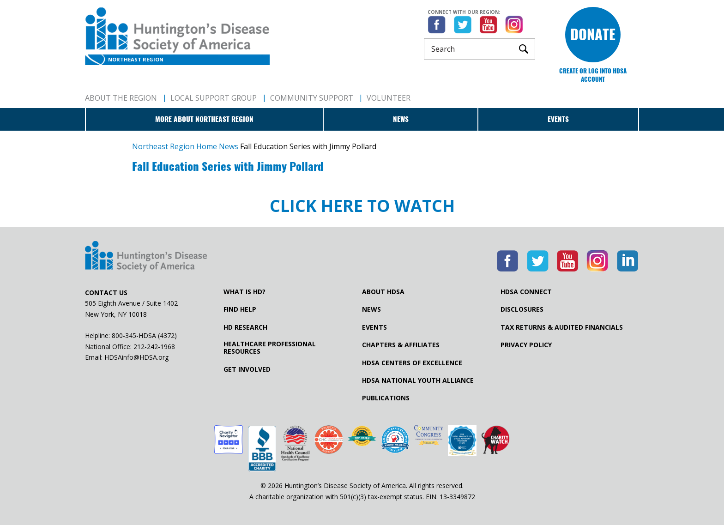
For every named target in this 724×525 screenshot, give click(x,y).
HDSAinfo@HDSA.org (136, 357)
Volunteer (388, 98)
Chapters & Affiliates (401, 345)
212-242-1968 (154, 346)
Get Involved (247, 369)
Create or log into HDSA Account (593, 75)
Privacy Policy (526, 345)
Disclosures (522, 309)
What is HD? (244, 292)
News (401, 119)
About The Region (121, 98)
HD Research (245, 327)
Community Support (311, 98)
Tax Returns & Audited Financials (562, 327)
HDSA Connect (526, 292)
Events (558, 119)
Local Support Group (213, 98)
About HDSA (383, 292)
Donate (592, 34)
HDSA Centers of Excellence (412, 363)
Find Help (239, 309)
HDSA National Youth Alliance (418, 380)
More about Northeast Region (204, 119)
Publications (386, 398)
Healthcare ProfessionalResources (269, 347)
